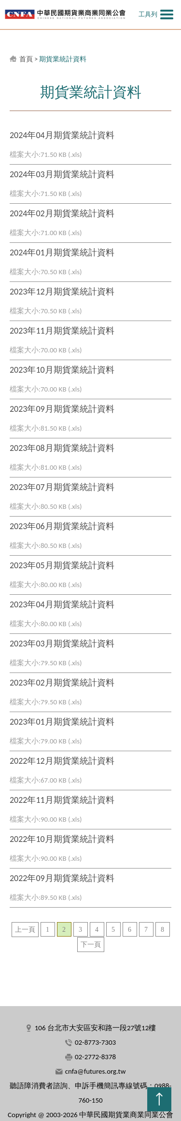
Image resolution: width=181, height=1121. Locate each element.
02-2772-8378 (95, 1056)
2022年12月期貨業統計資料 (62, 761)
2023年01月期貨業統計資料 (62, 721)
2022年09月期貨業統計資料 (62, 878)
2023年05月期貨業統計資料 (62, 565)
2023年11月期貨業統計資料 (62, 330)
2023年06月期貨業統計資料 (62, 526)
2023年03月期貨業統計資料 (62, 643)
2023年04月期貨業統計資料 (62, 604)
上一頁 (25, 929)
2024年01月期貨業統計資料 (62, 252)
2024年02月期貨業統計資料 (62, 213)
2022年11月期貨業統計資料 (62, 800)
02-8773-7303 (95, 1042)
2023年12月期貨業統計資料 (62, 291)
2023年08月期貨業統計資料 (62, 448)
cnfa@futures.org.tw (95, 1071)
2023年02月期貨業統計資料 (62, 682)
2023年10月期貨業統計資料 (62, 369)
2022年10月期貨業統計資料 (62, 839)
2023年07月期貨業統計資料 (62, 487)
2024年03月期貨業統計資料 (62, 174)
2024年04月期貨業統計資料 (62, 135)
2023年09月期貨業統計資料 (62, 409)
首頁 (26, 59)
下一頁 (91, 944)
